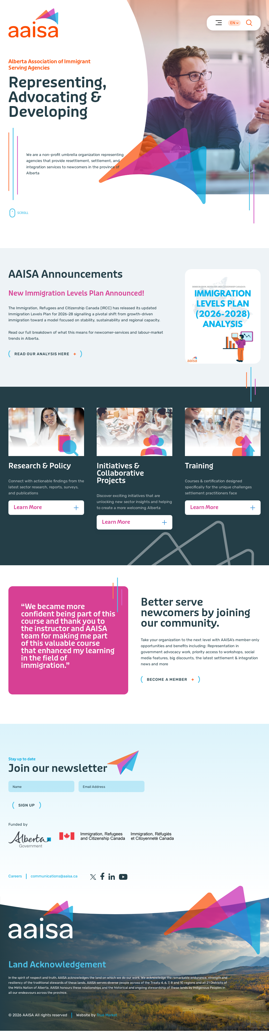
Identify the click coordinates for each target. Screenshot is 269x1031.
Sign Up (26, 805)
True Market (107, 1015)
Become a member (170, 680)
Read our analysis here (45, 354)
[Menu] (218, 22)
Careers (15, 876)
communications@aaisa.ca (54, 876)
